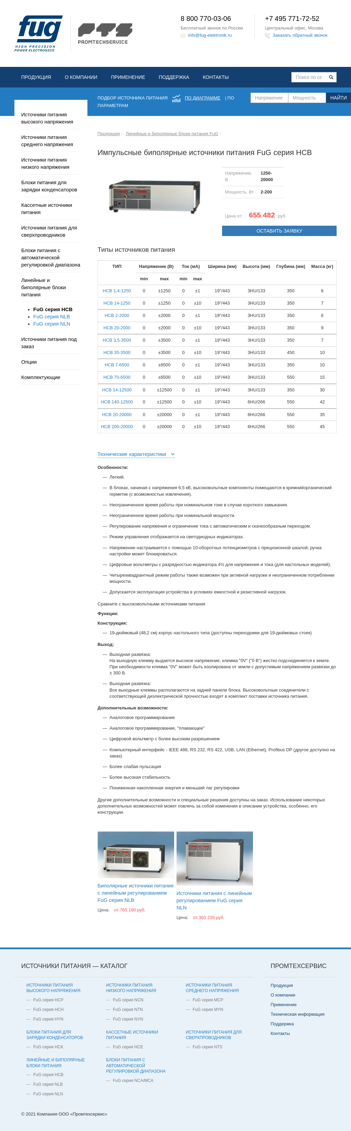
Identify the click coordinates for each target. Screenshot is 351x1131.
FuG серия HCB (53, 309)
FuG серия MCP (208, 1000)
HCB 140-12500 (117, 401)
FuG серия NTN (128, 1009)
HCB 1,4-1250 (117, 290)
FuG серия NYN (128, 1019)
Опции (29, 362)
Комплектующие (40, 377)
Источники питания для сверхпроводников (49, 231)
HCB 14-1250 (117, 303)
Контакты (216, 77)
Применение (128, 77)
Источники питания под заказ (49, 342)
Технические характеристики (132, 454)
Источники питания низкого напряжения (45, 163)
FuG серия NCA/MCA (133, 1080)
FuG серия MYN (208, 1009)
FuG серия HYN (48, 1019)
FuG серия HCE (128, 1047)
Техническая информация (298, 1014)
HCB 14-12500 (117, 389)
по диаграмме (202, 98)
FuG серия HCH (48, 1009)
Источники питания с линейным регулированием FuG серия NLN (214, 900)
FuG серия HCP (48, 1000)
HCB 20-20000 (117, 414)
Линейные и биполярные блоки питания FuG (172, 133)
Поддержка (174, 77)
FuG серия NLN (51, 324)
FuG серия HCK (48, 1047)
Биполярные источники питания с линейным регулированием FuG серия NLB (136, 893)
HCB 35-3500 (117, 352)
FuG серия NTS (207, 1047)
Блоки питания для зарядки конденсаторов (49, 185)
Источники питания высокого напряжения (47, 118)
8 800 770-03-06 (206, 18)
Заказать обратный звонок (300, 35)
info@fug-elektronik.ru (210, 35)
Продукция (36, 77)
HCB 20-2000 (117, 327)
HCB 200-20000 (117, 426)
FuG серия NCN (128, 1000)
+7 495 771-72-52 (292, 18)
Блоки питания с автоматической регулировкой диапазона (50, 257)
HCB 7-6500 (117, 364)
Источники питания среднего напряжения (47, 140)
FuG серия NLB (51, 316)
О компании (81, 77)
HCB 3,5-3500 (117, 340)
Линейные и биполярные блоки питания (43, 287)
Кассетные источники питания (46, 208)
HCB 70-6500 (117, 377)
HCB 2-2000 (117, 315)
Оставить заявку (279, 231)
